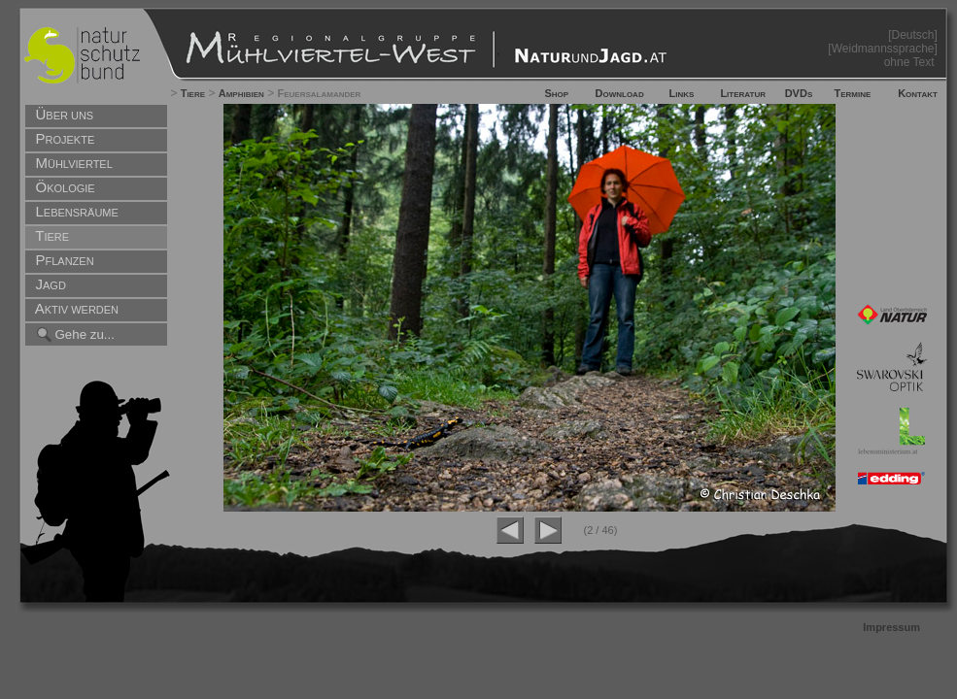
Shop (556, 93)
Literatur (743, 93)
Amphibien (241, 93)
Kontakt (918, 93)
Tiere (193, 93)
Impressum (891, 627)
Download (620, 93)
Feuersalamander (319, 93)
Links (682, 93)
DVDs (799, 93)
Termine (852, 93)
